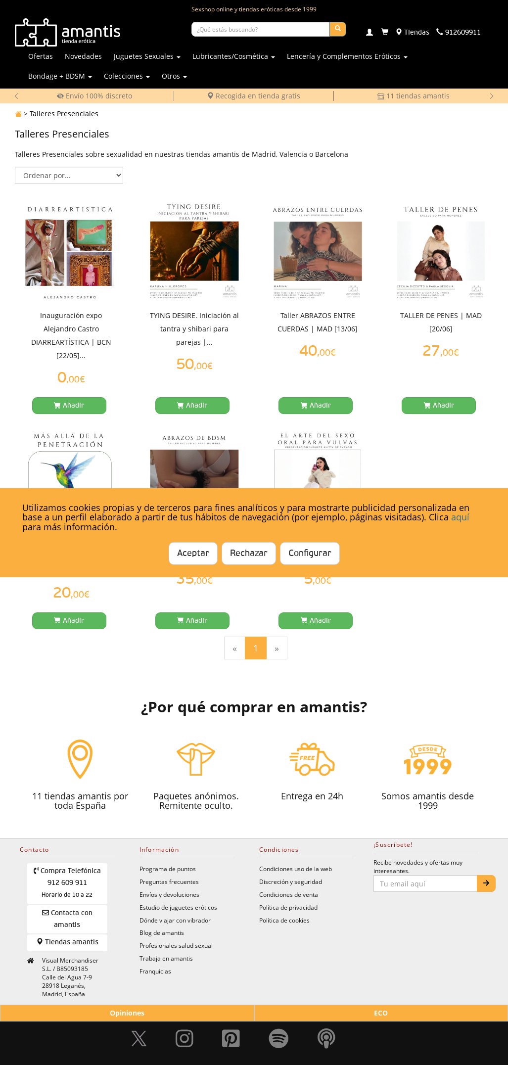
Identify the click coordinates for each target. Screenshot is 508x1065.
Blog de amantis (161, 932)
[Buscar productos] (260, 29)
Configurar (309, 553)
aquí (460, 517)
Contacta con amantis (67, 918)
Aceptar (193, 553)
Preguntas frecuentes (169, 881)
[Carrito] (384, 32)
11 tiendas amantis (413, 95)
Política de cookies (284, 920)
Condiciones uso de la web (295, 869)
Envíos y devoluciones (169, 894)
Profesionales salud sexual (176, 945)
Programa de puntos (167, 869)
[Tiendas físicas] (412, 32)
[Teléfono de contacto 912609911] (458, 32)
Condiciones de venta (288, 894)
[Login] (369, 33)
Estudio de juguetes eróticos (178, 907)
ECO (381, 1013)
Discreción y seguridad (290, 881)
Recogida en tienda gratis (253, 95)
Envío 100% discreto (94, 95)
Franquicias (155, 971)
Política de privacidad (288, 907)
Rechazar (249, 553)
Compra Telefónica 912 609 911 (67, 882)
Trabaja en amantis (166, 958)
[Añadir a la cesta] (69, 405)
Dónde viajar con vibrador (175, 920)
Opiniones (127, 1013)
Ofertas (40, 56)
